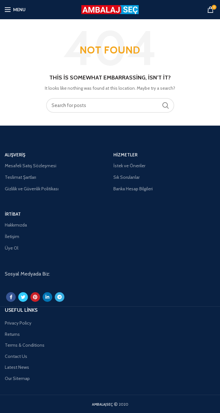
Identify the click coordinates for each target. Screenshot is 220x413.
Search (166, 105)
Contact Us (16, 356)
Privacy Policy (18, 323)
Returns (12, 334)
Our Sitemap (17, 378)
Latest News (17, 367)
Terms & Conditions (25, 345)
